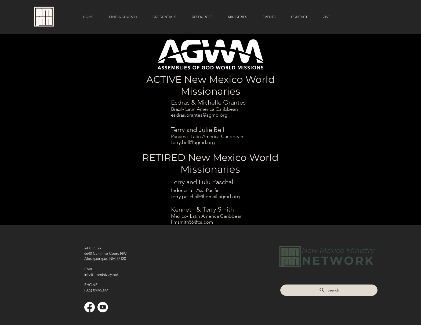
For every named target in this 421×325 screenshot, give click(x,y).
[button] (126, 17)
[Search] (329, 290)
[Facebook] (89, 307)
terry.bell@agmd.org (193, 142)
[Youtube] (102, 307)
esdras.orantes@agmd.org (199, 115)
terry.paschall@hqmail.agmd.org (205, 197)
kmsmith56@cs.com (192, 222)
